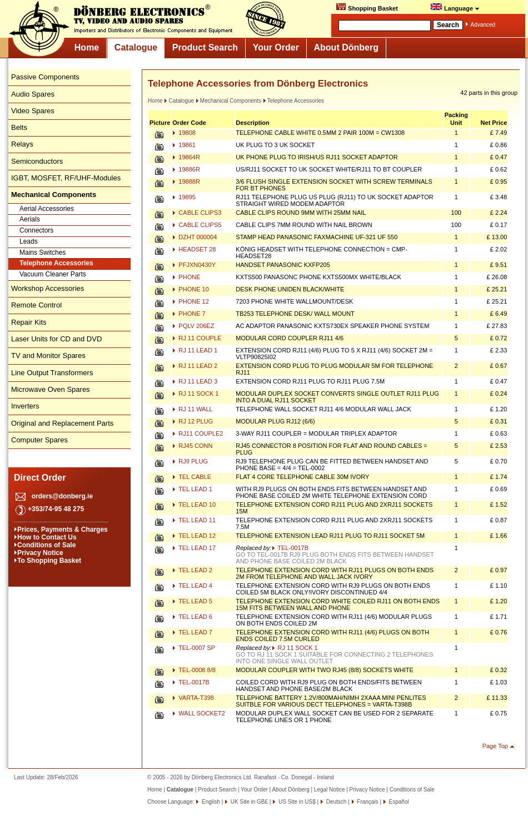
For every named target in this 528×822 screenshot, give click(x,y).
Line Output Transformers (52, 373)
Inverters (25, 406)
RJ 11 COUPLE (196, 338)
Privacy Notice (40, 553)
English (210, 802)
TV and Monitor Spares (48, 355)
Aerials (29, 219)
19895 (184, 197)
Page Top (495, 746)
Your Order (276, 47)
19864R (186, 157)
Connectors (36, 230)
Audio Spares (32, 94)
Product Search (205, 47)
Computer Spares (39, 440)
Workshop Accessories (47, 288)
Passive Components (45, 77)
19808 (184, 132)
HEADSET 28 (194, 249)
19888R (186, 181)
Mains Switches (42, 252)
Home (86, 47)
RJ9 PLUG (190, 461)
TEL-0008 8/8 (194, 670)
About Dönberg (346, 47)
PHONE (186, 277)
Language (455, 7)
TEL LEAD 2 (192, 570)
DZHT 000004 (194, 237)
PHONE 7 (188, 313)
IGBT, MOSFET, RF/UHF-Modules (66, 178)
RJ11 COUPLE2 (197, 433)
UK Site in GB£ (249, 802)
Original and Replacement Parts (62, 423)
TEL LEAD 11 (194, 520)
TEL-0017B (290, 547)
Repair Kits (29, 322)
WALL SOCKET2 (198, 713)
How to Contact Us (47, 537)
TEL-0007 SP (193, 647)
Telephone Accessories (56, 263)
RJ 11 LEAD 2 (194, 365)
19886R (186, 169)
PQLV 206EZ (193, 325)
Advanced (483, 25)
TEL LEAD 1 (192, 489)
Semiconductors (37, 161)
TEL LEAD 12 (194, 535)
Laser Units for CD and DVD (56, 339)
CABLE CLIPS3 (196, 212)
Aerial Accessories (46, 209)
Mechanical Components (228, 101)
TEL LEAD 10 (194, 504)
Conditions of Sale (46, 545)
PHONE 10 (190, 289)
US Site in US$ (297, 802)
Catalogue (135, 47)
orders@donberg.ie (62, 496)
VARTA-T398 (193, 697)
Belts (19, 127)
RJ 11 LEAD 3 (194, 381)
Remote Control (36, 305)
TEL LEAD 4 (192, 585)
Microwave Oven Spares (50, 389)
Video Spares (32, 111)
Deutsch (335, 802)
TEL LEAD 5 (192, 601)
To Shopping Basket (49, 560)
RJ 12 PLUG (192, 421)
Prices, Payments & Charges (62, 529)
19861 (184, 145)
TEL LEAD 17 (194, 547)
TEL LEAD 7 (192, 632)
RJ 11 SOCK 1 (195, 393)
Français (367, 802)
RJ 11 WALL (192, 409)
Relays (22, 144)
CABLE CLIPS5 (196, 224)
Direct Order (40, 477)
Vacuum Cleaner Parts (52, 274)
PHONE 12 (190, 301)
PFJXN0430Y (194, 264)
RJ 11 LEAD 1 (194, 350)
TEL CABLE (191, 476)
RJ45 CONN (192, 445)
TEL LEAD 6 (192, 616)
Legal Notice (329, 789)
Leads (28, 241)
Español (398, 802)
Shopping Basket (367, 7)
